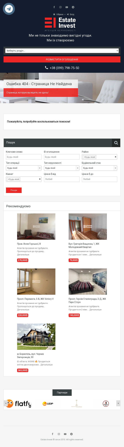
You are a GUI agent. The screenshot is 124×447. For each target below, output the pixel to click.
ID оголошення (51, 152)
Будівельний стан (91, 163)
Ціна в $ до (87, 174)
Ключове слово (14, 152)
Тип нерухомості (52, 163)
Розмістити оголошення (62, 59)
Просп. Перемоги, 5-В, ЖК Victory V (35, 299)
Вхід (70, 14)
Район (85, 152)
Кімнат (9, 174)
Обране (58, 14)
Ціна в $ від (50, 174)
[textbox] (99, 157)
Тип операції (12, 163)
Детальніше (23, 254)
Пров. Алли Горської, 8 (29, 244)
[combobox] (99, 157)
